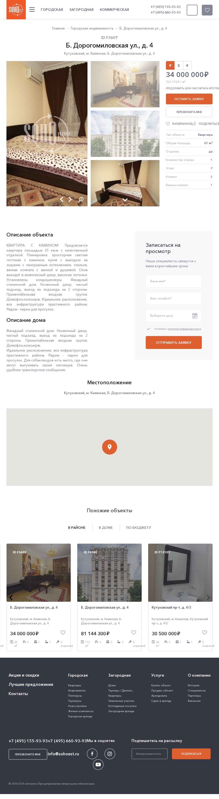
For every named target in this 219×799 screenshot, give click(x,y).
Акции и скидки (24, 675)
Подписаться (191, 753)
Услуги (157, 675)
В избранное (182, 123)
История (193, 685)
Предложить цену (178, 88)
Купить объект (161, 685)
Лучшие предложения (31, 684)
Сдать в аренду (161, 700)
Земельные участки (121, 700)
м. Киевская (96, 53)
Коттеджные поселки (122, 706)
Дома (112, 685)
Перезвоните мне (191, 10)
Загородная (81, 9)
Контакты (18, 693)
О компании (199, 675)
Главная (58, 28)
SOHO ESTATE (16, 9)
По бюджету (138, 527)
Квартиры (74, 685)
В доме (106, 527)
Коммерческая (114, 9)
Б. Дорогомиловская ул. (127, 53)
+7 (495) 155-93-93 (166, 7)
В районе (77, 527)
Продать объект (162, 690)
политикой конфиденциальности (184, 329)
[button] (61, 199)
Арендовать (159, 695)
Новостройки (77, 706)
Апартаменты (77, 690)
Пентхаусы (75, 695)
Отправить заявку (173, 342)
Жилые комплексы (80, 711)
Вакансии (194, 700)
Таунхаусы (74, 700)
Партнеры (194, 695)
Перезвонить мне (189, 112)
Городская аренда (80, 716)
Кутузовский (74, 53)
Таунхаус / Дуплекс (120, 690)
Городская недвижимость (92, 28)
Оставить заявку (189, 99)
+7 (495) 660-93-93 (166, 12)
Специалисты (197, 690)
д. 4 (152, 53)
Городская (52, 9)
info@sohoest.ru (63, 753)
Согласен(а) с (177, 328)
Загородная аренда (121, 711)
